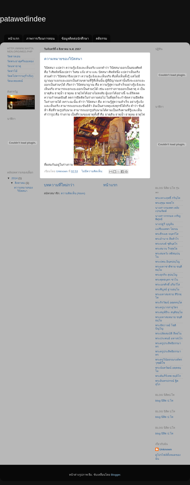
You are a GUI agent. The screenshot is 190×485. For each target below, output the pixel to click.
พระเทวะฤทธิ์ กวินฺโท (167, 198)
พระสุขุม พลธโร (164, 202)
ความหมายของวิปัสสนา (63, 59)
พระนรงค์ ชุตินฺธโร (166, 243)
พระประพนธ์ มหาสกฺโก (168, 338)
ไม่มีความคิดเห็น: (93, 171)
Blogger (115, 474)
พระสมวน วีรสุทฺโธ (166, 248)
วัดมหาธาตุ (14, 66)
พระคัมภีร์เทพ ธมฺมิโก (168, 375)
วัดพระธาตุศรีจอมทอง (20, 61)
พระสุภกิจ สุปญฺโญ (166, 274)
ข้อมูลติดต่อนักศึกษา (75, 38)
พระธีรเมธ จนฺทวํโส (166, 233)
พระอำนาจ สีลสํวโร (167, 238)
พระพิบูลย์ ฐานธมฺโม (167, 289)
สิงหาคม (20, 182)
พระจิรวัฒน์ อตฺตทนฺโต (168, 302)
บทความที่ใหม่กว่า (59, 185)
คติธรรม (101, 38)
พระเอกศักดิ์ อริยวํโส (167, 284)
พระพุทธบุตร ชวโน (166, 279)
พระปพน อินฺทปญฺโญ (167, 261)
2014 (14, 178)
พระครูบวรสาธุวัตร (166, 307)
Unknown (165, 449)
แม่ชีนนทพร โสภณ (166, 229)
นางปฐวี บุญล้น (164, 224)
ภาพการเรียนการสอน (40, 38)
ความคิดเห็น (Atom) (73, 193)
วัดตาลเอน (13, 56)
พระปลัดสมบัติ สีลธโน (168, 333)
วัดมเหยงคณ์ (15, 80)
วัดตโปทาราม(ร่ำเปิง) (20, 76)
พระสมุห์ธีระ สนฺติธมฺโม (169, 312)
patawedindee (23, 19)
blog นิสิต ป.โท (164, 400)
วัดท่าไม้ (12, 71)
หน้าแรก (13, 38)
